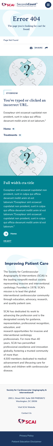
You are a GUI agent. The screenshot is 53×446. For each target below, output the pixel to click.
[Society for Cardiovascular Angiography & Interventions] (19, 5)
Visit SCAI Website (26, 407)
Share (39, 47)
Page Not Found (11, 40)
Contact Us (26, 413)
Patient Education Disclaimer (26, 441)
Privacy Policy (26, 435)
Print (31, 48)
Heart (7, 241)
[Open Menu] (48, 5)
